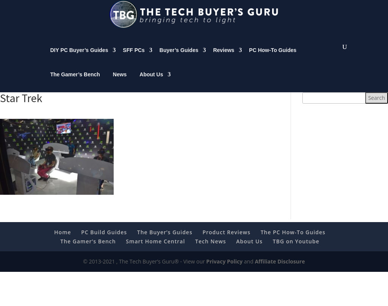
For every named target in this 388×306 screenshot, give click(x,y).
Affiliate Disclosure (280, 269)
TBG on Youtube (296, 248)
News (120, 82)
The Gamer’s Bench (75, 82)
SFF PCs (134, 58)
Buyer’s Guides (179, 58)
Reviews (223, 58)
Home (62, 239)
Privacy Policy (224, 269)
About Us (151, 82)
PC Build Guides (104, 239)
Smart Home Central (155, 248)
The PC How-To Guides (293, 239)
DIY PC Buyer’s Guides (79, 58)
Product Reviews (226, 239)
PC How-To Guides (272, 58)
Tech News (210, 248)
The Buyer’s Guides (164, 239)
